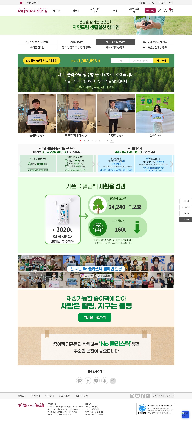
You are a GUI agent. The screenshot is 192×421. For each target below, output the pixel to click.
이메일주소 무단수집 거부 (94, 412)
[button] (93, 164)
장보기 (76, 10)
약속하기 (161, 60)
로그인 (151, 2)
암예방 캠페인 (76, 42)
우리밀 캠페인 (37, 47)
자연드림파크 (134, 10)
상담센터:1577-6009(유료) (94, 414)
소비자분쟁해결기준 (92, 409)
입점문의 (35, 395)
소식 (115, 10)
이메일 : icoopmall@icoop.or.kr (59, 414)
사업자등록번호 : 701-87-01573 (71, 406)
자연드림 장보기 (33, 2)
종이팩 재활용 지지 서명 (155, 42)
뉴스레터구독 (81, 395)
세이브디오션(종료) (115, 47)
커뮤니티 (57, 10)
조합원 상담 (186, 213)
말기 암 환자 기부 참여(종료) (76, 47)
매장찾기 (49, 395)
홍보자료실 (64, 395)
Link (171, 2)
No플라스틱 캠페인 (115, 42)
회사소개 (22, 395)
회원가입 (142, 2)
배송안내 (186, 201)
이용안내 (161, 2)
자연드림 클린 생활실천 (37, 42)
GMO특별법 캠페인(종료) (154, 47)
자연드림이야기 (95, 10)
